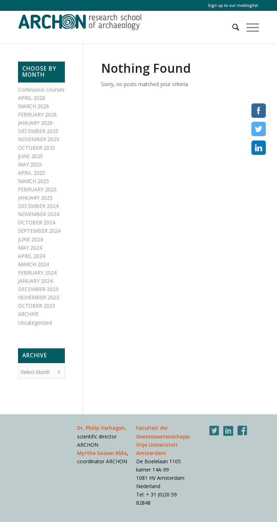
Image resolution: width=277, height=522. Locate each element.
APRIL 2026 (31, 97)
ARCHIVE (28, 314)
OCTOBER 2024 (36, 222)
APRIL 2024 (31, 256)
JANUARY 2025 (35, 197)
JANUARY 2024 (35, 280)
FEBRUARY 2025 (37, 189)
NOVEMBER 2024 (38, 214)
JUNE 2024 (30, 239)
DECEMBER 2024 (38, 205)
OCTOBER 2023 (36, 305)
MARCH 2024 (33, 264)
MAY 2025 (30, 164)
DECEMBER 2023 (38, 289)
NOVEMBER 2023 (38, 297)
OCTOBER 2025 (36, 147)
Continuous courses (41, 89)
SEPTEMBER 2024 (39, 230)
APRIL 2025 (31, 172)
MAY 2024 (30, 247)
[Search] (232, 27)
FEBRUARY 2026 (37, 114)
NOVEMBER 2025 (38, 139)
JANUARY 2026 (35, 122)
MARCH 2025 (33, 181)
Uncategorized (35, 322)
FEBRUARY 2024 (37, 272)
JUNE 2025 (30, 156)
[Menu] (249, 27)
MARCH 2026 (33, 106)
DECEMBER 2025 (38, 131)
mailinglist (247, 5)
